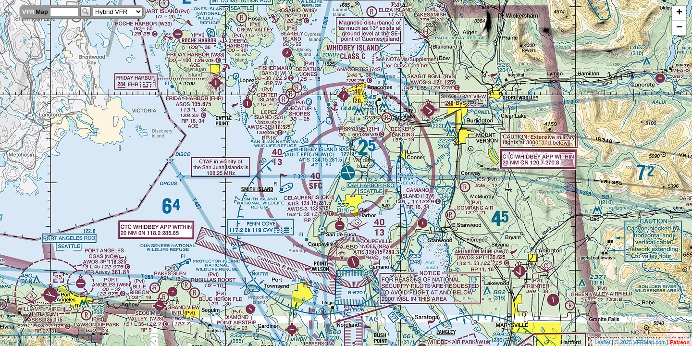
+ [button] (679, 13)
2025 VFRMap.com (643, 342)
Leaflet (602, 342)
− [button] (679, 28)
